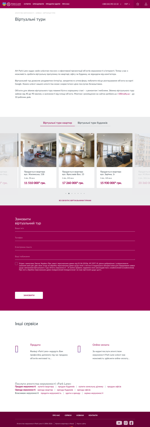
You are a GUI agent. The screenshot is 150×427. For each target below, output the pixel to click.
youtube (119, 423)
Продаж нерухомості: (25, 387)
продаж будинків (66, 387)
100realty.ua (124, 94)
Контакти (93, 415)
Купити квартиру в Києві (64, 424)
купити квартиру (46, 387)
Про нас (56, 415)
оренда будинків (65, 390)
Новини (80, 415)
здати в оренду (73, 393)
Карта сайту (81, 424)
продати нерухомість (51, 393)
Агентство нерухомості (24, 13)
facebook (131, 423)
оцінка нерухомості (93, 393)
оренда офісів (83, 390)
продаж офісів (114, 387)
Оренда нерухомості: (25, 390)
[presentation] (33, 280)
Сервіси (38, 13)
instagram (126, 423)
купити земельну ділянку (91, 387)
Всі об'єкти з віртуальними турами (75, 200)
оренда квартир (45, 390)
